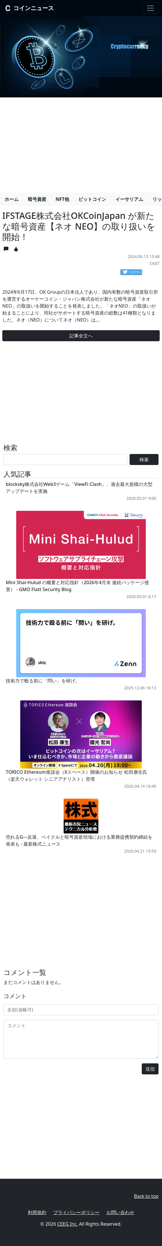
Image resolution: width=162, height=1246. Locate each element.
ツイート (132, 272)
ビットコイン (92, 199)
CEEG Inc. (67, 1224)
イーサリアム (129, 199)
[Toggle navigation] (150, 8)
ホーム (12, 199)
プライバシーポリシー (76, 1212)
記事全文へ (81, 336)
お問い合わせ (120, 1212)
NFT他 (62, 199)
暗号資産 (37, 199)
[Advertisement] (81, 142)
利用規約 (37, 1212)
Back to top (146, 1196)
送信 (150, 1069)
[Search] (65, 459)
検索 (144, 459)
